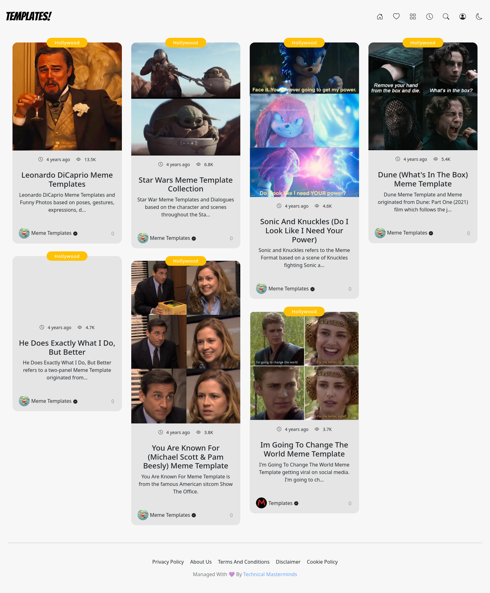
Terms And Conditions (244, 561)
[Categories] (413, 16)
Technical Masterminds (270, 574)
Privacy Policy (168, 561)
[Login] (462, 16)
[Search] (446, 16)
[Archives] (429, 16)
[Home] (380, 16)
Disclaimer (288, 561)
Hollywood (67, 42)
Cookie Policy (322, 561)
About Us (201, 561)
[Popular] (396, 16)
